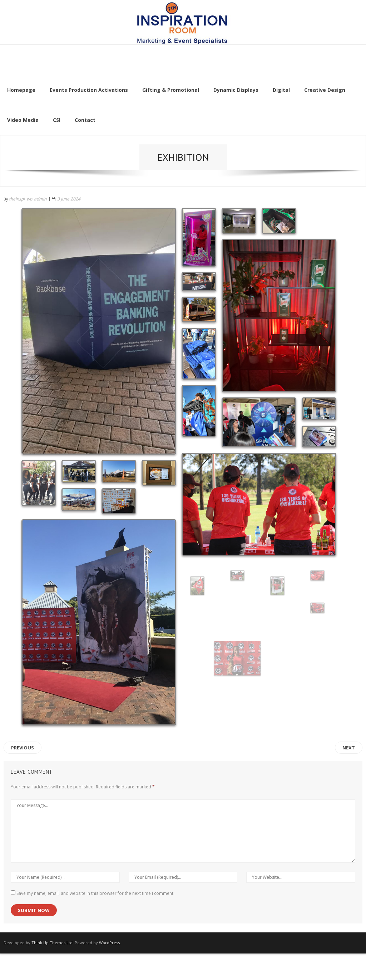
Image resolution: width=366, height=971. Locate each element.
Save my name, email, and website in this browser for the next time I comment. (95, 893)
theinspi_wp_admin (27, 198)
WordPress (109, 942)
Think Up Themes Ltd (52, 942)
